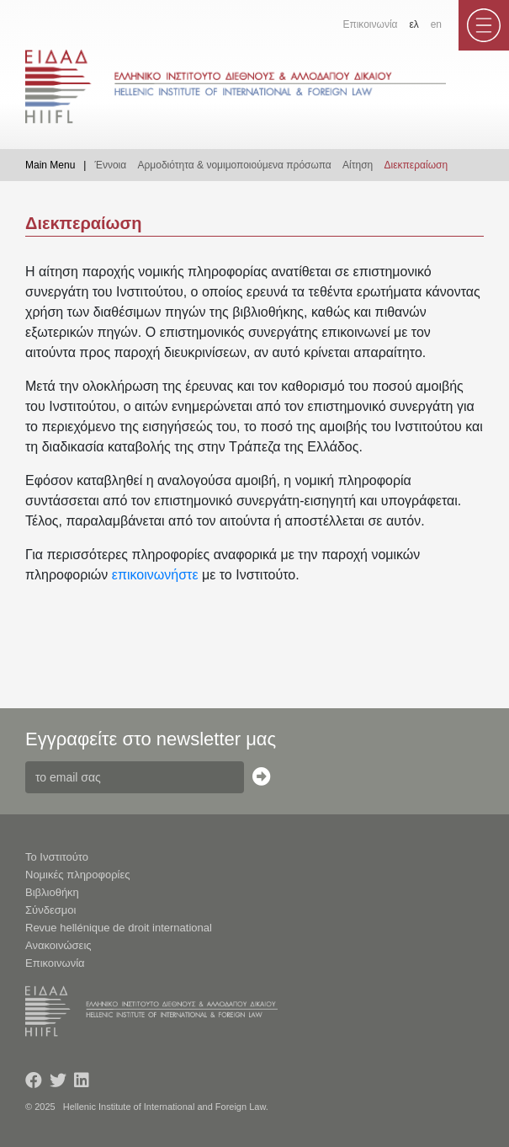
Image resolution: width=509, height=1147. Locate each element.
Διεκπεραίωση (416, 165)
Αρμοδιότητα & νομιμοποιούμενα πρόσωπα (234, 165)
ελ (413, 24)
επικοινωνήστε (155, 575)
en (436, 24)
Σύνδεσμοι (50, 910)
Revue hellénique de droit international (118, 927)
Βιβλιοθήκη (52, 892)
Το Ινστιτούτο (56, 857)
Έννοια (110, 165)
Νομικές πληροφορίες (77, 874)
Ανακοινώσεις (58, 945)
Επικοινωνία (369, 24)
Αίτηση (357, 165)
